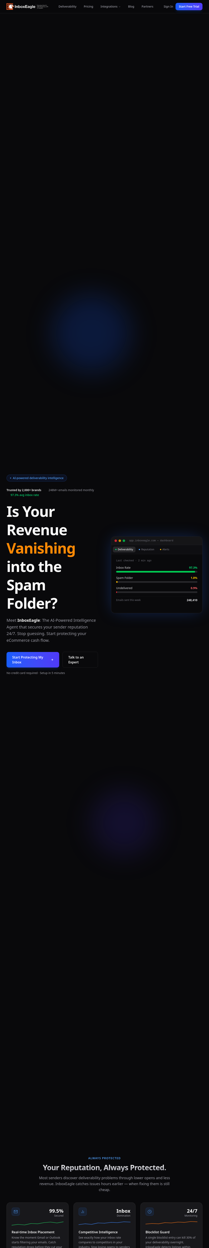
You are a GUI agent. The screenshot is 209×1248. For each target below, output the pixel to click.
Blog (131, 6)
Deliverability (68, 6)
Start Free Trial (189, 6)
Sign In (168, 6)
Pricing (88, 6)
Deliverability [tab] (124, 549)
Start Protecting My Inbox (32, 659)
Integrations (111, 6)
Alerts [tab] (164, 549)
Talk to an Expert (76, 659)
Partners (147, 6)
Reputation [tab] (146, 549)
